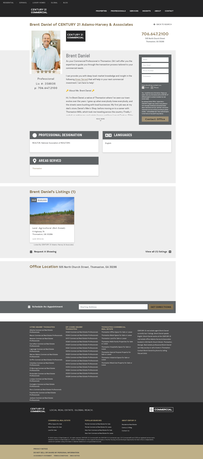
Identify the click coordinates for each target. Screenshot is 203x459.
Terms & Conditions (61, 456)
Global (54, 3)
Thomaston (37, 169)
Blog (65, 3)
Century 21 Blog (127, 427)
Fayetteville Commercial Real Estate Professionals (43, 394)
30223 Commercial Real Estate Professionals (82, 354)
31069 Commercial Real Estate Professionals (82, 345)
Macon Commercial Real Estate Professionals (46, 335)
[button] (44, 252)
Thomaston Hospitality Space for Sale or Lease (116, 348)
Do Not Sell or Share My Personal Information (56, 453)
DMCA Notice (75, 456)
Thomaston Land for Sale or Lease (114, 338)
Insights (146, 11)
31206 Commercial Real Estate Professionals (82, 357)
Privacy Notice (41, 449)
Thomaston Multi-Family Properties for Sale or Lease (117, 343)
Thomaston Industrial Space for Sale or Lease (116, 359)
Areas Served (81, 80)
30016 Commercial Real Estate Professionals (82, 351)
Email (147, 87)
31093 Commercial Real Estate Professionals (82, 367)
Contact (169, 11)
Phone (156, 87)
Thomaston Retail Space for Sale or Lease (117, 335)
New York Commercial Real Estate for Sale (98, 430)
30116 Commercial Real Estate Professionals (82, 364)
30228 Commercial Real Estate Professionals (82, 376)
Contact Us (125, 431)
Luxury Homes (39, 3)
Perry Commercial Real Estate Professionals (45, 389)
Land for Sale (52, 430)
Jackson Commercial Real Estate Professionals (41, 399)
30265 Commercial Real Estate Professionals (82, 342)
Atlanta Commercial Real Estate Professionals (41, 331)
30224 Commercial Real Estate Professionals (82, 370)
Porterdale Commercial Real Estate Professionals (42, 375)
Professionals (118, 11)
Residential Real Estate (129, 424)
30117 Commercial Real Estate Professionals (81, 338)
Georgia (140, 345)
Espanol (23, 3)
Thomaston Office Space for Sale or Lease (117, 332)
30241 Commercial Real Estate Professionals (82, 348)
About (158, 11)
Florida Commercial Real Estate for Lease (98, 427)
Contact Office (155, 119)
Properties (101, 11)
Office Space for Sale (55, 424)
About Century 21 (129, 420)
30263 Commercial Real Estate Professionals (82, 332)
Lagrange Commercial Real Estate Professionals (42, 350)
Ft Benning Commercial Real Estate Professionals (42, 369)
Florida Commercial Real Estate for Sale (97, 424)
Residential (8, 3)
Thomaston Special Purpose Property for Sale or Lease (116, 353)
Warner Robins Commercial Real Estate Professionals (44, 355)
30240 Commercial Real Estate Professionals (82, 335)
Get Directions (161, 306)
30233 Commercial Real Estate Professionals (82, 373)
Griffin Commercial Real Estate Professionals (46, 360)
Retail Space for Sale (55, 427)
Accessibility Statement (43, 456)
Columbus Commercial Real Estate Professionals (42, 364)
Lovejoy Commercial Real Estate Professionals (41, 380)
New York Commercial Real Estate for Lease (99, 433)
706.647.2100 (155, 33)
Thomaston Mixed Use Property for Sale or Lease (117, 364)
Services (134, 11)
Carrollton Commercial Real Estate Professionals (42, 345)
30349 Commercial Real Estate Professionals (82, 361)
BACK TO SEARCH (163, 24)
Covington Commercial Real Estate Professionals (42, 385)
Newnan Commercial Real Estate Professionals (41, 339)
